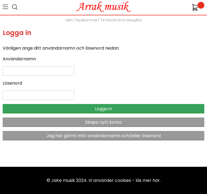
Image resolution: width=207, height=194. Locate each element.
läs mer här (148, 180)
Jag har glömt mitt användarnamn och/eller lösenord (103, 136)
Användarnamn (19, 59)
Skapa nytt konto (103, 122)
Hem (69, 20)
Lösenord (12, 83)
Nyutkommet (86, 20)
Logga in (103, 109)
